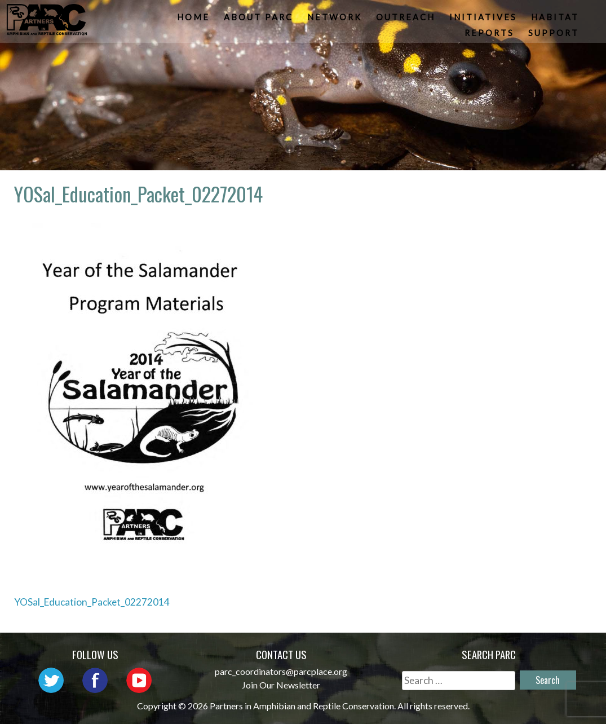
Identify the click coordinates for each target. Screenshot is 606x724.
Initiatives (484, 20)
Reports (490, 36)
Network (335, 20)
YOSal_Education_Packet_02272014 (92, 602)
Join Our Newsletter (281, 684)
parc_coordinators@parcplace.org (281, 671)
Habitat (556, 20)
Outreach (406, 20)
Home (194, 20)
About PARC (259, 20)
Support (554, 36)
